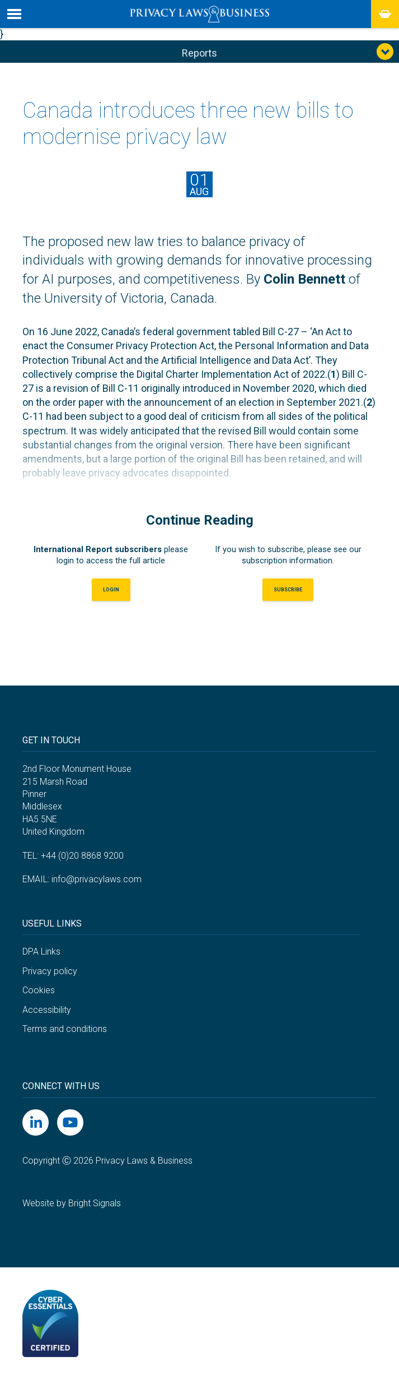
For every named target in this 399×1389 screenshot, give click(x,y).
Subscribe (288, 596)
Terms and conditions (64, 1036)
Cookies (38, 998)
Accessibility (46, 1017)
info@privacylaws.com (96, 887)
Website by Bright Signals (71, 1211)
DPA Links (41, 959)
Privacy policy (49, 978)
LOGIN (111, 596)
